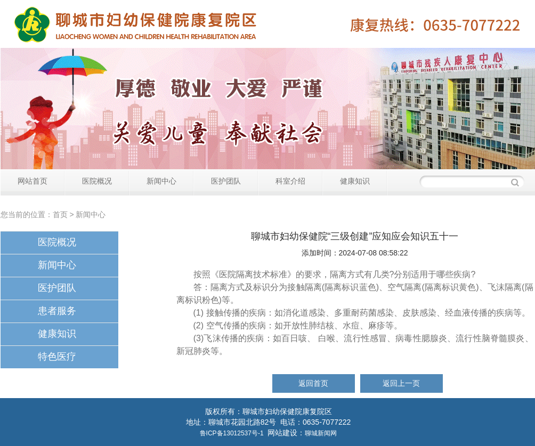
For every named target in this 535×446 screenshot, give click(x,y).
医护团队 (226, 181)
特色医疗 (57, 356)
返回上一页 (401, 383)
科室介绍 (290, 181)
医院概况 (97, 181)
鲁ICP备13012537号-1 (232, 433)
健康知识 (355, 181)
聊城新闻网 (321, 433)
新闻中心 (161, 181)
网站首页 (32, 181)
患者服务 (57, 310)
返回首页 (313, 383)
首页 (60, 214)
